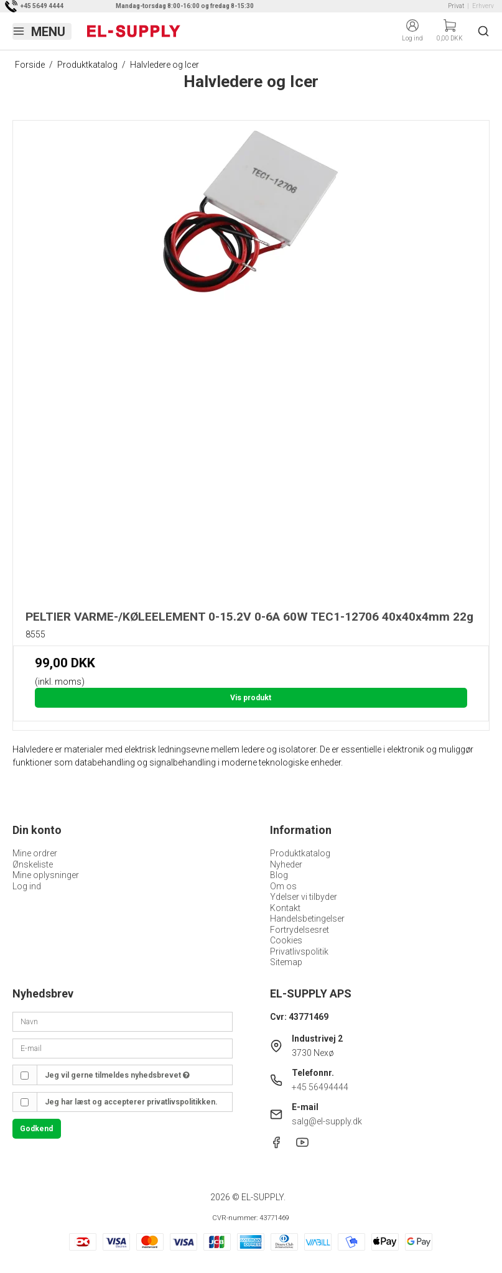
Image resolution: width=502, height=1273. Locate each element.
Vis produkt (250, 697)
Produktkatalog (300, 853)
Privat (456, 5)
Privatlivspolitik (299, 951)
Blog (279, 875)
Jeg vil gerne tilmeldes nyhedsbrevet (117, 1075)
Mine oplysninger (45, 875)
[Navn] (122, 1021)
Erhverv (483, 5)
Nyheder (286, 864)
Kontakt (285, 908)
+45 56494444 (320, 1087)
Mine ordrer (34, 853)
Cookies (286, 940)
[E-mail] (122, 1048)
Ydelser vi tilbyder (303, 897)
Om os (283, 886)
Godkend (36, 1128)
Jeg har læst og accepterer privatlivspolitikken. (131, 1102)
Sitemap (286, 962)
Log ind (26, 886)
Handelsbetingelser (307, 919)
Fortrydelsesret (299, 930)
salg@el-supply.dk (327, 1121)
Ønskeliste (32, 864)
